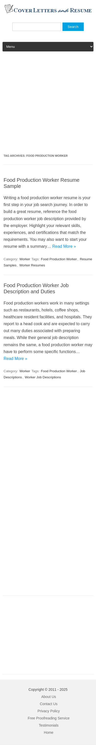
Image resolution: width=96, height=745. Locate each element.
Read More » (64, 246)
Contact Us (48, 704)
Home (48, 732)
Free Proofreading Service (48, 718)
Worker (24, 259)
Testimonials (48, 725)
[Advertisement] (48, 105)
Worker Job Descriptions (43, 377)
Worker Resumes (32, 265)
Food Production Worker (59, 259)
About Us (48, 697)
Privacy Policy (48, 711)
